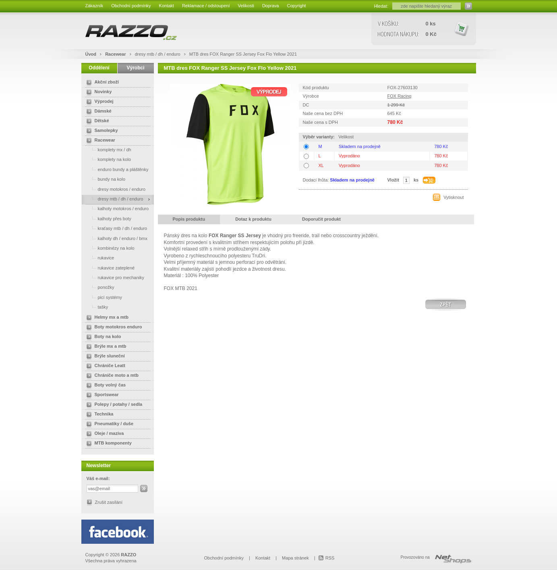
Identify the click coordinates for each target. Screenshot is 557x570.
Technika (98, 414)
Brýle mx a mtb (104, 347)
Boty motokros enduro (112, 327)
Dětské (96, 121)
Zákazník (94, 5)
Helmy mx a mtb (105, 318)
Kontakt (166, 5)
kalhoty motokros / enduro (116, 208)
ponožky (98, 287)
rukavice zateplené (109, 267)
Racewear (116, 54)
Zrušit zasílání (108, 502)
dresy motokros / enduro (114, 189)
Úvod (91, 54)
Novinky (97, 92)
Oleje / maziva (103, 434)
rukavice (98, 257)
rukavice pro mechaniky (114, 277)
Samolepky (100, 131)
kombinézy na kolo (109, 248)
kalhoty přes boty (107, 218)
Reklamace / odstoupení (206, 5)
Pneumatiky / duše (108, 424)
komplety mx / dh (107, 149)
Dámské (97, 111)
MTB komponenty (107, 443)
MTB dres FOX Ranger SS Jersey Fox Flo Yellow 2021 (243, 54)
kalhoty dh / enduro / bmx (115, 238)
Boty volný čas (104, 385)
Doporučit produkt (321, 219)
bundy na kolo (104, 179)
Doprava (270, 5)
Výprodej (98, 102)
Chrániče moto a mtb (111, 376)
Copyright (296, 5)
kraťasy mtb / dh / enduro (115, 228)
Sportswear (101, 395)
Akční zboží (101, 82)
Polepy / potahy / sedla (113, 405)
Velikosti (246, 5)
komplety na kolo (107, 159)
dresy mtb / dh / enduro (158, 54)
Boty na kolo (102, 337)
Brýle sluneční (104, 356)
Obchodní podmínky (131, 5)
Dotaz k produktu (253, 219)
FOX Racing (399, 96)
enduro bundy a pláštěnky (116, 169)
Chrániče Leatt (104, 366)
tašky (95, 306)
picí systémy (102, 297)
